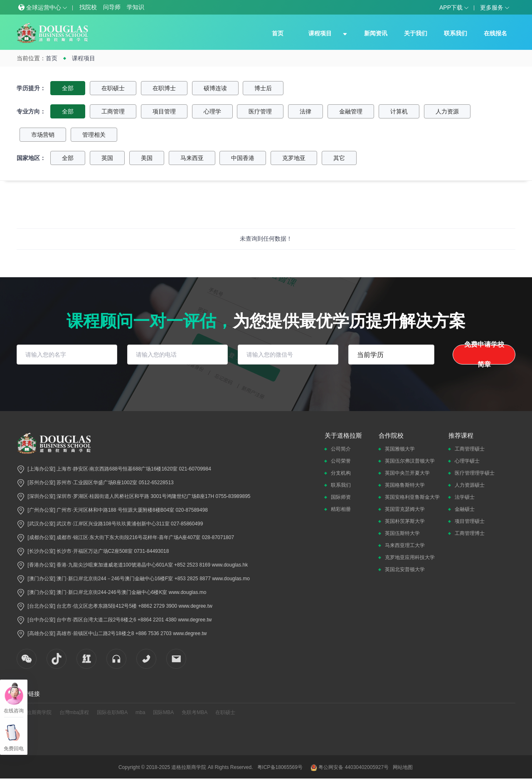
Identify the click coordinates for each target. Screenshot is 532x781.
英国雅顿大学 (400, 449)
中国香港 (242, 158)
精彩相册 (341, 509)
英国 (107, 158)
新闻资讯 (375, 33)
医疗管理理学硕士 (475, 473)
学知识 (135, 7)
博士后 (263, 88)
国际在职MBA (112, 712)
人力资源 (447, 111)
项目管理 (164, 111)
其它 (339, 158)
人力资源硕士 (470, 485)
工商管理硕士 (470, 449)
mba (140, 712)
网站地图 (403, 767)
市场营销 (42, 134)
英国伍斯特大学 (402, 533)
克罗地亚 (293, 158)
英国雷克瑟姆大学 (405, 509)
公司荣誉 (341, 461)
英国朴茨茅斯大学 (405, 521)
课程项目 (320, 33)
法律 (305, 111)
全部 (68, 88)
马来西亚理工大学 (405, 545)
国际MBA (163, 712)
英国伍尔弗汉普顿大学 (410, 461)
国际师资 (341, 497)
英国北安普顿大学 (405, 569)
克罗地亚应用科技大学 (410, 557)
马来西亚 (192, 158)
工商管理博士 (470, 533)
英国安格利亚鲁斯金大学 (412, 497)
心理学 (212, 111)
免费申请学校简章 (484, 355)
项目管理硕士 (470, 521)
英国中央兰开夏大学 (407, 473)
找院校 (88, 7)
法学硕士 (465, 497)
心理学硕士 (467, 461)
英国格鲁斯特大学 (405, 485)
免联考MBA (194, 712)
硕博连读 (215, 88)
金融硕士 (465, 509)
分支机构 (341, 473)
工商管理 (113, 111)
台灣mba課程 (74, 712)
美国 (147, 158)
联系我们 (455, 33)
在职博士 (164, 88)
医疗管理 (260, 111)
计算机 (399, 111)
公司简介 (341, 449)
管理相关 (94, 134)
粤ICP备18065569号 (280, 767)
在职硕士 (113, 88)
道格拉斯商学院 (34, 712)
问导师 (112, 7)
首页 (277, 33)
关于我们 (415, 33)
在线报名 (495, 33)
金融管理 (350, 111)
